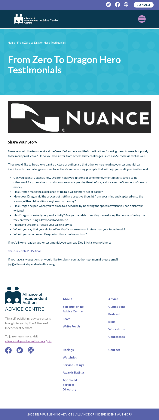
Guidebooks (116, 306)
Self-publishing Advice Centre (73, 309)
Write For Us (72, 326)
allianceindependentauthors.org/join (28, 341)
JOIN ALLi (143, 4)
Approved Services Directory (70, 384)
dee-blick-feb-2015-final (24, 251)
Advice (113, 299)
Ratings (68, 350)
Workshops (116, 329)
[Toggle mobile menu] (142, 19)
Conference (116, 336)
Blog (111, 321)
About (67, 299)
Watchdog (70, 357)
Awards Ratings (74, 372)
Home (11, 42)
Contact (114, 350)
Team (66, 319)
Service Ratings (73, 365)
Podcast (114, 314)
